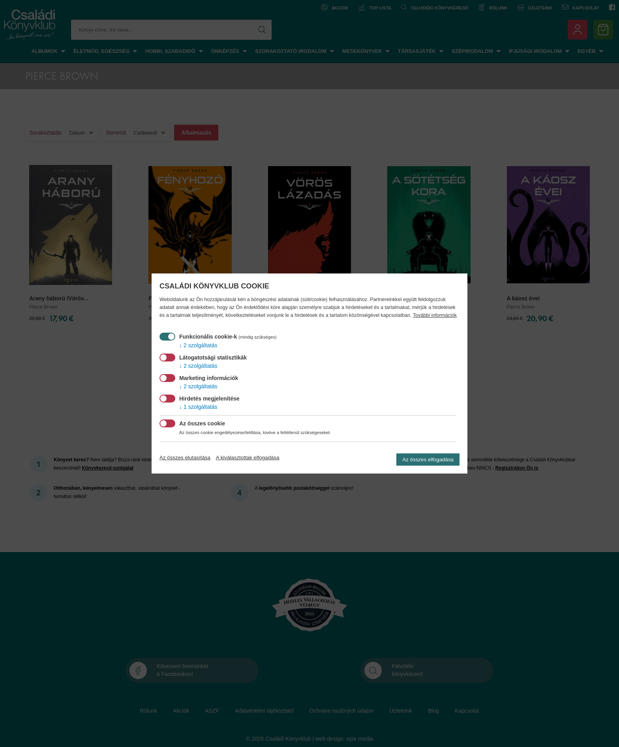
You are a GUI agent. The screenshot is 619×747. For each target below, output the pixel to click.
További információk (435, 315)
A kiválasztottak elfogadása (247, 458)
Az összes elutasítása (184, 458)
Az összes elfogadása (428, 459)
